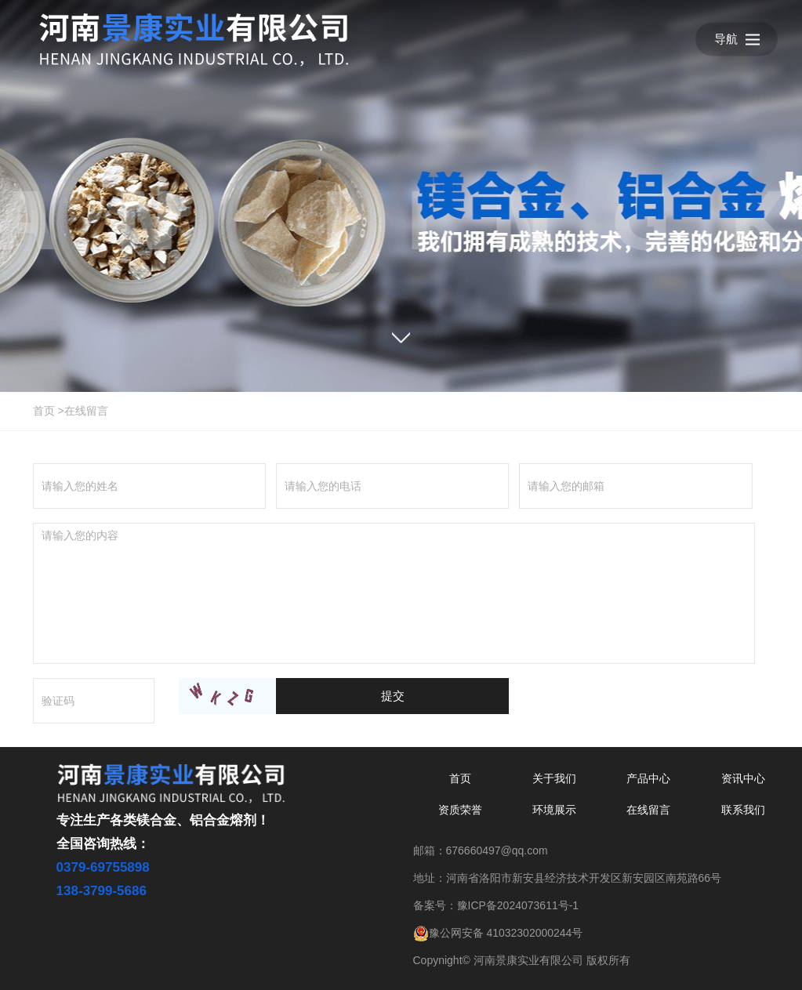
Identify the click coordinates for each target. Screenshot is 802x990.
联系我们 (743, 809)
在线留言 (86, 410)
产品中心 (648, 778)
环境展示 (554, 809)
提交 (393, 695)
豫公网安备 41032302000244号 (498, 933)
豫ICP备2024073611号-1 (518, 905)
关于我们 (554, 778)
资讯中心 (743, 778)
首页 (44, 410)
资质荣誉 (460, 809)
